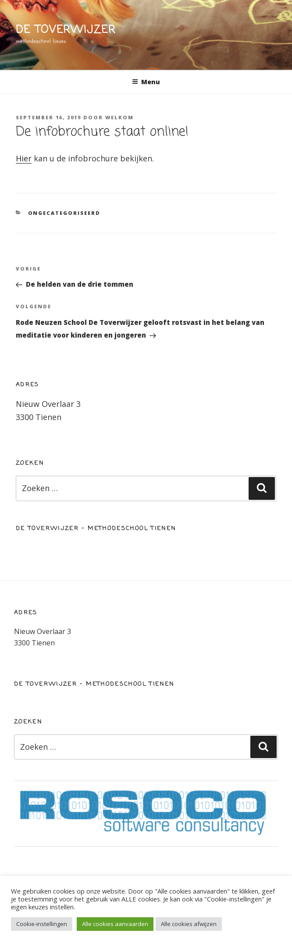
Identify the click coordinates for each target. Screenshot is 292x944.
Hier (24, 158)
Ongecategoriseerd (64, 213)
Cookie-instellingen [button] (41, 924)
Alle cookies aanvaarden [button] (115, 924)
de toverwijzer (66, 30)
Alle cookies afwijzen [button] (189, 924)
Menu (146, 82)
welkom (119, 117)
